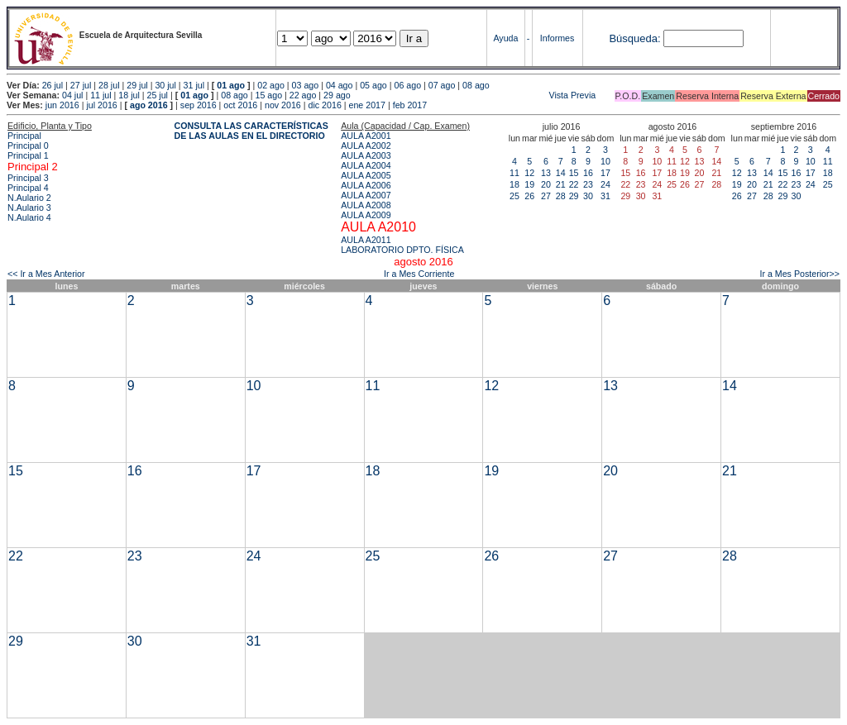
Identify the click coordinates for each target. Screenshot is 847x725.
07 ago (442, 85)
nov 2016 (283, 105)
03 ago (305, 85)
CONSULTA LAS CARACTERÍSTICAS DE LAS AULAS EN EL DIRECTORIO (251, 131)
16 (588, 173)
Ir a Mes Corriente (419, 274)
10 (605, 161)
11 (514, 173)
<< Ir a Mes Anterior (46, 274)
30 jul (165, 85)
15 (574, 173)
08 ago (476, 85)
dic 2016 (325, 105)
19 (529, 184)
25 (514, 196)
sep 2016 (198, 105)
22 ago (303, 95)
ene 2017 (367, 105)
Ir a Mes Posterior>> (799, 274)
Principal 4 (28, 188)
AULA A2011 (365, 240)
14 (561, 173)
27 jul (80, 85)
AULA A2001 (365, 136)
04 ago (339, 85)
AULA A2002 (365, 145)
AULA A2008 (365, 205)
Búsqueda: (634, 38)
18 (514, 184)
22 (574, 184)
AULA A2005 (365, 175)
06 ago (407, 85)
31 (605, 196)
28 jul (108, 85)
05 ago (373, 85)
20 (546, 184)
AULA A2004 (365, 165)
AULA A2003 (365, 155)
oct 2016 (240, 105)
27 (546, 196)
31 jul (194, 85)
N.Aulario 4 (29, 217)
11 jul (100, 95)
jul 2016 (101, 105)
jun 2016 (62, 105)
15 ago (269, 95)
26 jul (52, 85)
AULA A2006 (365, 185)
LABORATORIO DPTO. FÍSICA (402, 250)
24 (605, 184)
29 (574, 196)
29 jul (137, 85)
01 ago (231, 85)
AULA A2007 (365, 195)
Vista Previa (474, 95)
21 (561, 184)
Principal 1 (28, 155)
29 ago (337, 95)
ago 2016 (149, 105)
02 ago (271, 85)
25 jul (157, 95)
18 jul (128, 95)
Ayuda (505, 38)
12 (529, 173)
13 (546, 173)
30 (588, 196)
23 (588, 184)
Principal (24, 136)
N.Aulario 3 (29, 207)
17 (605, 173)
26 (529, 196)
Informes (557, 38)
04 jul (72, 95)
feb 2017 (410, 105)
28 (561, 196)
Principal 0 (28, 145)
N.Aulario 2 (29, 198)
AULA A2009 (365, 215)
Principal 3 (28, 178)
